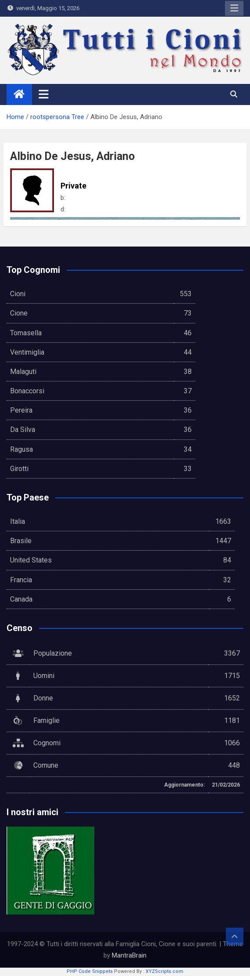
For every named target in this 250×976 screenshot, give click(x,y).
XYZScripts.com (164, 971)
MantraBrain (129, 955)
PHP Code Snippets (90, 971)
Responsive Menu (234, 8)
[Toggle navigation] (43, 94)
